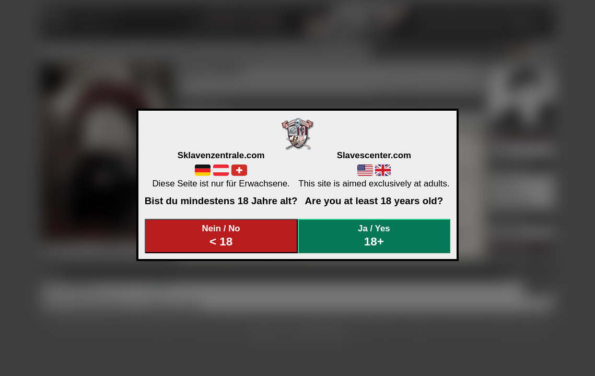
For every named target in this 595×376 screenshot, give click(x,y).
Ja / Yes (374, 236)
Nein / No (221, 236)
